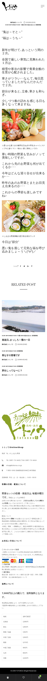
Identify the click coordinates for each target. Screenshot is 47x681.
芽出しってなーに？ (12, 370)
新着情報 (38, 25)
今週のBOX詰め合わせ (28, 25)
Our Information (12, 25)
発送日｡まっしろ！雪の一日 (16, 339)
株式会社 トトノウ (16, 22)
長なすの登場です (11, 355)
